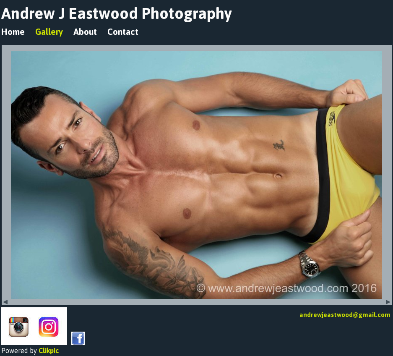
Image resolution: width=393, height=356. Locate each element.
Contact (122, 32)
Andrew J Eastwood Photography (116, 13)
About (85, 32)
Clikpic (49, 350)
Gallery (49, 32)
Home (13, 32)
